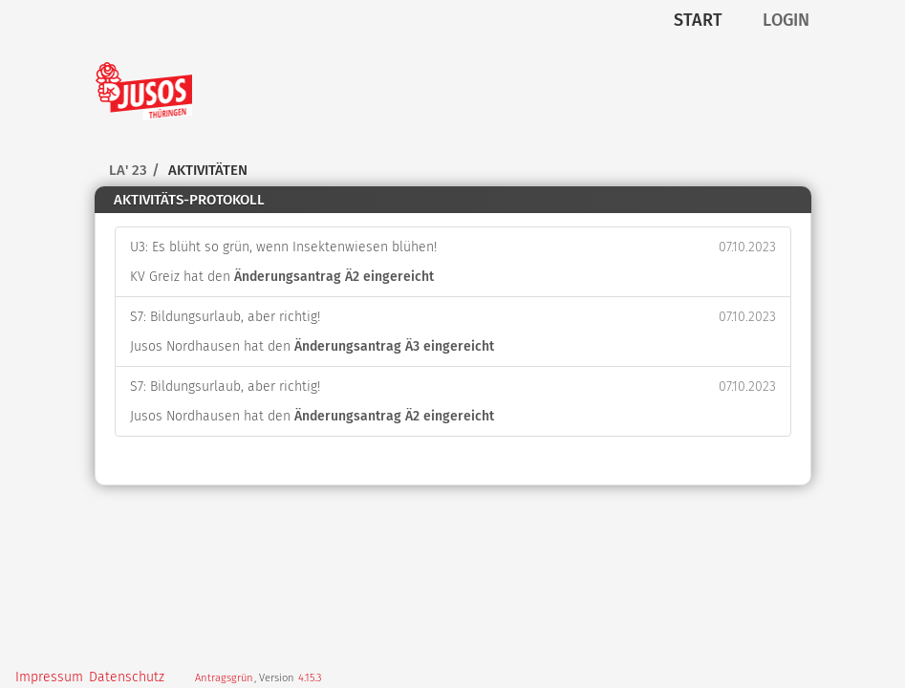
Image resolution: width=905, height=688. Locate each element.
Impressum (49, 677)
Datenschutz (126, 677)
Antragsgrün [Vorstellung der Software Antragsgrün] (224, 678)
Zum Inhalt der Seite (73, 44)
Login (786, 20)
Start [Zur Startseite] (698, 20)
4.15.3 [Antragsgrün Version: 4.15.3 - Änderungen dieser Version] (309, 678)
